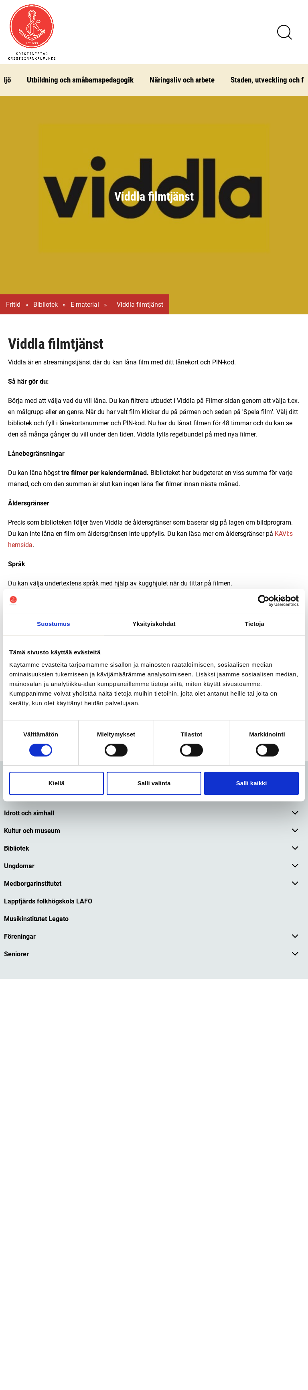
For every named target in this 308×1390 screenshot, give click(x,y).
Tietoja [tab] (254, 623)
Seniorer (16, 953)
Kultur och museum (32, 830)
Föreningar (20, 936)
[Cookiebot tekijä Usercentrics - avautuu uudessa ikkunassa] (264, 601)
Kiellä (57, 783)
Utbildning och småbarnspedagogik (80, 79)
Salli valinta (154, 783)
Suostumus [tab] (53, 623)
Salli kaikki (251, 783)
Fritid (13, 304)
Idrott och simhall (29, 813)
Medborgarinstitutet (32, 883)
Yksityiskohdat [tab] (153, 623)
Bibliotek (45, 304)
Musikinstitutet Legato (36, 918)
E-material (85, 304)
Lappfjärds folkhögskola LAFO (48, 901)
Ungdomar (19, 865)
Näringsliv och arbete (182, 79)
